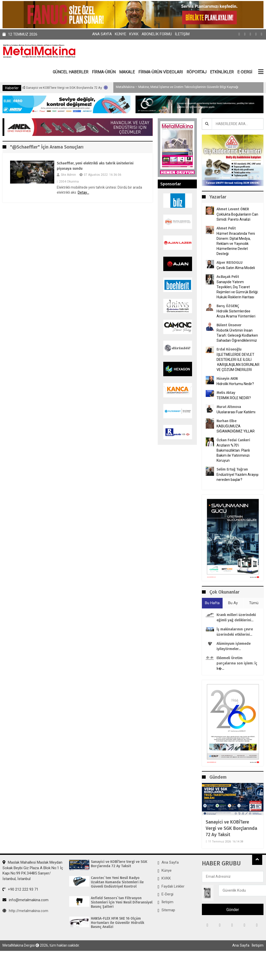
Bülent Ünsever (229, 325)
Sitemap (168, 910)
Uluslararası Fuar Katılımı (236, 412)
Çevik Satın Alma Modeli (236, 268)
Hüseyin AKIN (227, 378)
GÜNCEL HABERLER (70, 72)
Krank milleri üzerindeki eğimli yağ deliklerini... (236, 617)
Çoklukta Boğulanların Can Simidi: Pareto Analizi (237, 216)
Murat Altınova (229, 407)
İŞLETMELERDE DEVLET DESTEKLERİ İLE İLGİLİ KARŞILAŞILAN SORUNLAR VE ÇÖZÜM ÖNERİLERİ (238, 362)
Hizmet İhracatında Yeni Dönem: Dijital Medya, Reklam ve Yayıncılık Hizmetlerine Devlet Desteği (236, 243)
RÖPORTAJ (196, 72)
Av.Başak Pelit (228, 277)
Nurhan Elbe (226, 421)
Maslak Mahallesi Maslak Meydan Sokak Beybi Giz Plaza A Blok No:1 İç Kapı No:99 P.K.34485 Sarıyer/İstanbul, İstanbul (33, 870)
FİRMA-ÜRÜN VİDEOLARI (160, 72)
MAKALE (127, 72)
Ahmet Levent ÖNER (233, 209)
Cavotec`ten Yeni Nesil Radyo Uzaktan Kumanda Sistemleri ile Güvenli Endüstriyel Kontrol (117, 882)
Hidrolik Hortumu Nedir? (235, 384)
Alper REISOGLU (230, 262)
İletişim (182, 34)
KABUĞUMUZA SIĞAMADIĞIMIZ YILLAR (236, 428)
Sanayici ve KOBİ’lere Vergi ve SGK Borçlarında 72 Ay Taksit (84, 88)
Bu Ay (233, 603)
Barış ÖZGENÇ (228, 306)
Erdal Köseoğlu (229, 349)
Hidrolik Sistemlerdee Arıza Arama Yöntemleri (236, 313)
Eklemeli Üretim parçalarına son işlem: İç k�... (237, 663)
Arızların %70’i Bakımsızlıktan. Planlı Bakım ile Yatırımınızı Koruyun (233, 452)
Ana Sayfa (102, 34)
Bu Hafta (212, 603)
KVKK (134, 34)
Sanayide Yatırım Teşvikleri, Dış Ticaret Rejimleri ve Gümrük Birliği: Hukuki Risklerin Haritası (237, 289)
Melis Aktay (226, 393)
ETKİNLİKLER (222, 72)
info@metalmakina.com (25, 900)
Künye (120, 34)
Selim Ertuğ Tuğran (232, 469)
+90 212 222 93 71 (20, 889)
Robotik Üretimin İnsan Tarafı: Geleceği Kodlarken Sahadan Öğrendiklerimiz (237, 335)
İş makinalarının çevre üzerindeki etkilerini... (235, 632)
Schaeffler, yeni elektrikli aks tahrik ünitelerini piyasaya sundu (95, 166)
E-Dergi (167, 894)
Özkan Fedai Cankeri (233, 440)
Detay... (83, 192)
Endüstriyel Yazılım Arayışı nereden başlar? (237, 477)
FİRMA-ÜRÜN (104, 72)
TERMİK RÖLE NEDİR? (234, 398)
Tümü (253, 603)
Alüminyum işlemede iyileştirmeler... (234, 646)
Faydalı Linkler (173, 886)
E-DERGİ (244, 72)
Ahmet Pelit (226, 228)
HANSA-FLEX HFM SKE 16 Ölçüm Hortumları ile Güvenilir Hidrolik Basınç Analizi (117, 923)
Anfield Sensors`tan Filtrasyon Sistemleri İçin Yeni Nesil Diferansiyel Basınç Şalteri (121, 902)
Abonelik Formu (157, 34)
